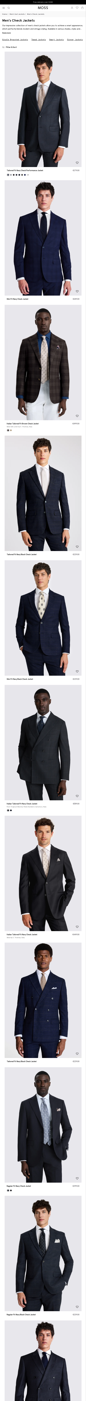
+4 (28, 175)
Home (4, 14)
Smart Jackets (56, 39)
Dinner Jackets (75, 39)
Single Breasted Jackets (15, 39)
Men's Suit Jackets (17, 14)
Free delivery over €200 (43, 2)
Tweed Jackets (38, 39)
